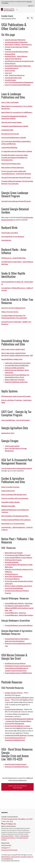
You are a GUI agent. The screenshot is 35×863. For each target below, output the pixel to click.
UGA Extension (6, 845)
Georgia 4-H (5, 848)
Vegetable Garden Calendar (10, 502)
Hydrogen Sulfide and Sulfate (14, 368)
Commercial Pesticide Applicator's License (19, 735)
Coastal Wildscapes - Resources (15, 613)
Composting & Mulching (9, 147)
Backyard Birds (10, 54)
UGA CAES (29, 1)
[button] (17, 9)
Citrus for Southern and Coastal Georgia (14, 498)
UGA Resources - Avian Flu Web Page (13, 258)
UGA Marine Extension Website (15, 663)
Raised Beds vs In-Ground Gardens (13, 523)
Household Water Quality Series (12, 359)
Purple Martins (6, 240)
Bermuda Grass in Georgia (10, 134)
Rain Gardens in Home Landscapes (12, 167)
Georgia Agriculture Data (13, 78)
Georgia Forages (10, 80)
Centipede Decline (7, 130)
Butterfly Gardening (11, 562)
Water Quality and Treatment (14, 380)
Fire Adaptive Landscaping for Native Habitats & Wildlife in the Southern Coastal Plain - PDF (19, 608)
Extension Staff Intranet (9, 850)
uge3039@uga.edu (8, 824)
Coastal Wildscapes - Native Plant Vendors (19, 615)
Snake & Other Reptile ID (13, 59)
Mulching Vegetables (8, 506)
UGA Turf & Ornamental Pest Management (19, 82)
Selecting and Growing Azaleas (11, 122)
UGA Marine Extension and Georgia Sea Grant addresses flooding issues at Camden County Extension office (18, 668)
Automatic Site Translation (19, 857)
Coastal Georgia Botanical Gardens (16, 52)
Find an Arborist (10, 63)
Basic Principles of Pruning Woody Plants (14, 516)
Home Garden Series (8, 491)
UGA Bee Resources (11, 574)
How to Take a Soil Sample (10, 102)
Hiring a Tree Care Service (9, 312)
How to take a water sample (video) (13, 349)
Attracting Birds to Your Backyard (12, 236)
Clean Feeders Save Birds (9, 233)
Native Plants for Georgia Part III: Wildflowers (16, 112)
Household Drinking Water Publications (18, 66)
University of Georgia (7, 836)
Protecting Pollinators (12, 579)
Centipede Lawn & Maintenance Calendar (14, 126)
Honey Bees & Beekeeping (13, 576)
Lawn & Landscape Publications (15, 40)
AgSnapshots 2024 (7, 433)
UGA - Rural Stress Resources (14, 75)
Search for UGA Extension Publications (18, 85)
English (31, 6)
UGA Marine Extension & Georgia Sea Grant (19, 61)
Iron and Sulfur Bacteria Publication (17, 365)
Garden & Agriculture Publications (16, 42)
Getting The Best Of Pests (14, 693)
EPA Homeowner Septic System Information (16, 396)
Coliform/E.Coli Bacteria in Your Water (17, 363)
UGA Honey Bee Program (13, 560)
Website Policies (6, 857)
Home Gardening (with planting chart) (14, 494)
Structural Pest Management (14, 723)
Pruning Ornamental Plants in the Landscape (16, 520)
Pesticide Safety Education (14, 709)
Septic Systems (10, 70)
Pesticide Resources (11, 68)
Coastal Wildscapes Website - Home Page (19, 603)
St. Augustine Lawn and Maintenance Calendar (16, 151)
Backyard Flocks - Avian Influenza (16, 56)
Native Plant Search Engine (14, 553)
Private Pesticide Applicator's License (17, 726)
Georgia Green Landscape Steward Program (16, 177)
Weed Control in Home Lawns (11, 164)
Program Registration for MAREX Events (18, 673)
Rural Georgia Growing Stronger (15, 764)
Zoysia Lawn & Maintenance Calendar (13, 137)
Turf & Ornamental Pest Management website (16, 468)
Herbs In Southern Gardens (10, 487)
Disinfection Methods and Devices (16, 382)
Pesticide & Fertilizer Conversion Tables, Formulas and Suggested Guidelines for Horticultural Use (14, 157)
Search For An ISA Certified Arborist (13, 308)
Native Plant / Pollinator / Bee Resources (18, 44)
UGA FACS (5, 3)
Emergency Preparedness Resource (16, 767)
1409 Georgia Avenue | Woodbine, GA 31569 (17, 819)
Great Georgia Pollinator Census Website (18, 557)
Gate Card (8, 73)
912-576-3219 (7, 822)
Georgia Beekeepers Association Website (19, 625)
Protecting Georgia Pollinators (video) (18, 555)
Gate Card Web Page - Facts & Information (15, 420)
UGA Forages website (12, 446)
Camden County (7, 15)
